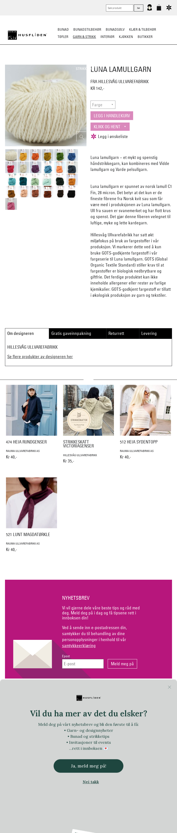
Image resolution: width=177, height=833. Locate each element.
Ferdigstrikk (54, 61)
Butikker (145, 36)
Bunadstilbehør (87, 29)
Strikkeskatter (88, 68)
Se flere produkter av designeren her (40, 356)
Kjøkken (126, 36)
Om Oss (144, 691)
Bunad (63, 29)
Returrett (116, 333)
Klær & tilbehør (142, 29)
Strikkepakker (27, 61)
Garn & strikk (84, 36)
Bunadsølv (115, 29)
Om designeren (20, 333)
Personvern (107, 691)
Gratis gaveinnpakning (71, 333)
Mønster (90, 61)
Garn (73, 61)
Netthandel (70, 691)
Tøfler (63, 36)
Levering (149, 333)
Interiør (107, 36)
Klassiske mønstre (118, 61)
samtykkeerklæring (79, 645)
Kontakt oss (32, 691)
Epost (66, 656)
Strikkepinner (150, 61)
